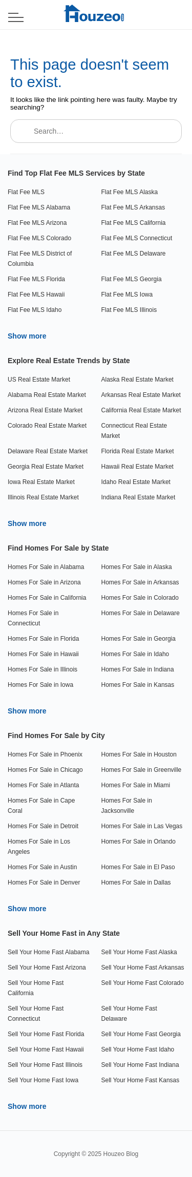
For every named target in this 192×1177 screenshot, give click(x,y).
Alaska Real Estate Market (137, 379)
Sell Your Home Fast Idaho (138, 1049)
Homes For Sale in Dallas (136, 882)
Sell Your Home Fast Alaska (139, 952)
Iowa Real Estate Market (41, 482)
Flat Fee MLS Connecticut (137, 238)
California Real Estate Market (141, 410)
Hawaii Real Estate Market (137, 466)
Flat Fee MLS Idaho (34, 309)
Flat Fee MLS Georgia (131, 279)
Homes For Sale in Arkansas (140, 582)
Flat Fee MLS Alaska (129, 192)
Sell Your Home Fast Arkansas (142, 967)
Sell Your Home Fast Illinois (45, 1064)
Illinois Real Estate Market (43, 497)
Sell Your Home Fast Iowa (43, 1080)
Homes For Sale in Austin (42, 867)
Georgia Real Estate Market (45, 466)
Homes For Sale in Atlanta (43, 785)
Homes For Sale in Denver (44, 882)
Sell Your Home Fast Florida (46, 1034)
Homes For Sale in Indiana (137, 669)
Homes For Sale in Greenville (141, 769)
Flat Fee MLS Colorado (39, 238)
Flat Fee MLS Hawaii (36, 294)
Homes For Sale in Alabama (46, 567)
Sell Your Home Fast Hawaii (46, 1049)
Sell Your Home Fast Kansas (140, 1080)
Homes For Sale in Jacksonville (126, 805)
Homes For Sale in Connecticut (33, 618)
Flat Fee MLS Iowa (127, 294)
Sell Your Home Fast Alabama (48, 952)
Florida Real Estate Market (137, 451)
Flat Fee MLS (26, 192)
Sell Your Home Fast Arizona (47, 967)
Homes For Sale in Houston (139, 754)
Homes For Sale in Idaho (135, 654)
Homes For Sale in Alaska (136, 567)
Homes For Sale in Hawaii (43, 654)
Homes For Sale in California (47, 597)
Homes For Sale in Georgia (138, 638)
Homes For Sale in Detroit (43, 826)
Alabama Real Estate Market (47, 394)
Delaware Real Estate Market (48, 451)
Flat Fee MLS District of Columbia (40, 258)
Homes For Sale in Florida (43, 638)
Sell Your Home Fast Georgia (141, 1034)
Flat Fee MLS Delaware (133, 253)
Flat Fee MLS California (133, 222)
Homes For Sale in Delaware (140, 613)
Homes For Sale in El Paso (138, 867)
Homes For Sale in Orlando (138, 841)
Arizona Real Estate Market (45, 410)
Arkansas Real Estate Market (141, 394)
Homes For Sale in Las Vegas (142, 826)
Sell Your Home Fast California (35, 988)
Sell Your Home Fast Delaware (129, 1013)
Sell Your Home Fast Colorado (142, 982)
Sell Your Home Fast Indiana (140, 1064)
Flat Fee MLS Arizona (37, 222)
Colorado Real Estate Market (47, 425)
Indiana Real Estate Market (138, 497)
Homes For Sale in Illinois (42, 669)
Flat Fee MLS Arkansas (133, 207)
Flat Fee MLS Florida (36, 279)
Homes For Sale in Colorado (140, 597)
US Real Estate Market (39, 379)
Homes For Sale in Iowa (40, 684)
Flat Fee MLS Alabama (39, 207)
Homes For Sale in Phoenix (45, 754)
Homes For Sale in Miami (135, 785)
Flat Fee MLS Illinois (129, 309)
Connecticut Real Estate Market (134, 430)
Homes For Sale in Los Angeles (39, 846)
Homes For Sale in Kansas (138, 684)
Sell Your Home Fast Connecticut (35, 1013)
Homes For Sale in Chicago (45, 769)
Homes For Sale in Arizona (44, 582)
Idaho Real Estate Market (135, 482)
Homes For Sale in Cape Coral (41, 805)
